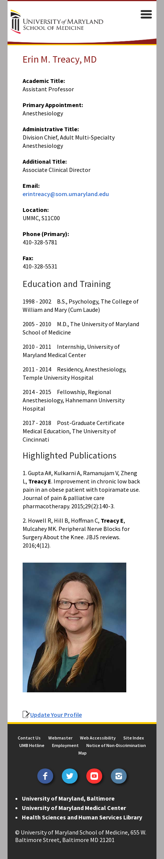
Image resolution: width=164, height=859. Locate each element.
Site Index (133, 738)
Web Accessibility (98, 738)
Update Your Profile (56, 714)
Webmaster (60, 738)
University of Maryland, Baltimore (68, 798)
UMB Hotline (31, 745)
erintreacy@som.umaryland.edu (66, 194)
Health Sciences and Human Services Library (82, 817)
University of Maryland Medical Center (74, 807)
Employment (65, 745)
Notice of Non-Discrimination (116, 745)
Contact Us (29, 738)
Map (82, 753)
